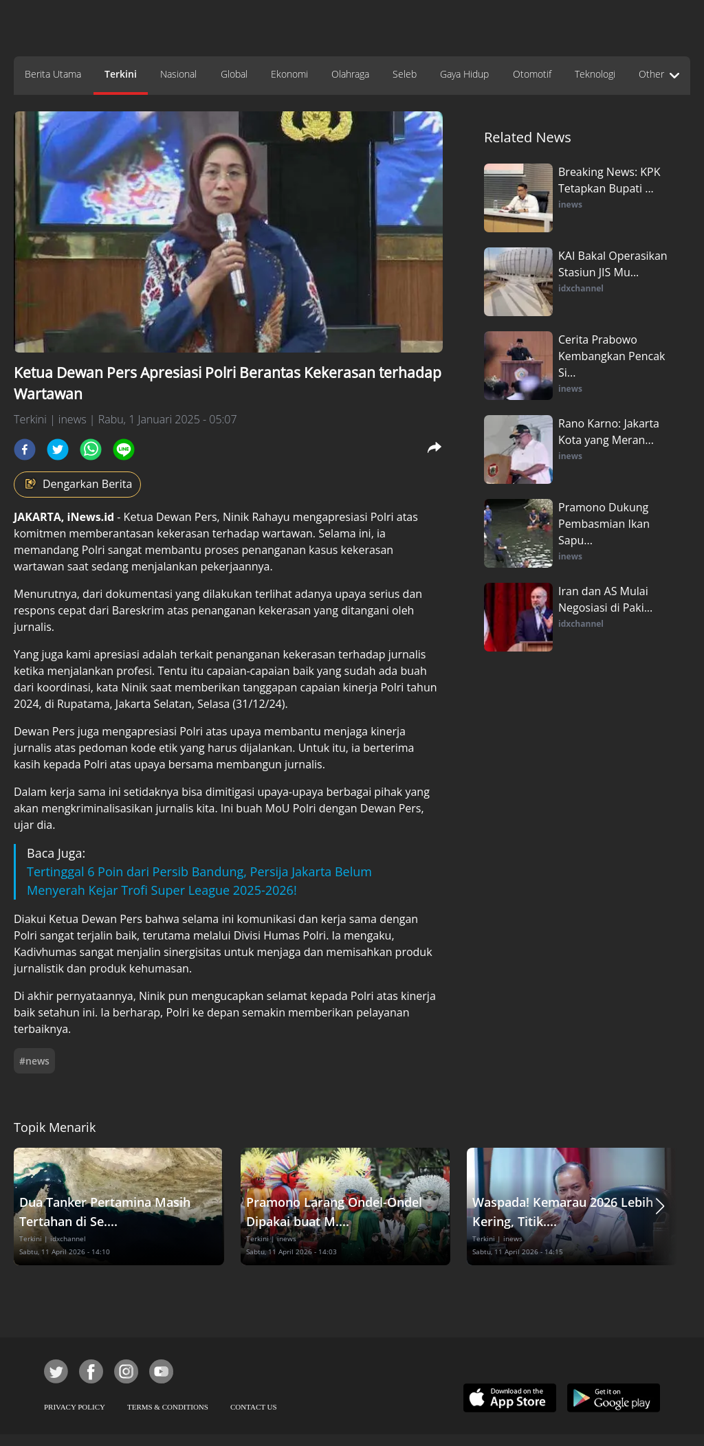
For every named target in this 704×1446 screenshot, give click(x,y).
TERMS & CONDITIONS (167, 1407)
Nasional (178, 73)
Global (234, 73)
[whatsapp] (91, 449)
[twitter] (58, 449)
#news (34, 1060)
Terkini (120, 73)
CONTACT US (253, 1407)
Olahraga (350, 73)
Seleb (405, 73)
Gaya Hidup (464, 73)
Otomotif (532, 73)
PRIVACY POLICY (74, 1407)
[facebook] (25, 449)
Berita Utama (53, 73)
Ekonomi (289, 73)
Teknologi (595, 73)
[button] (660, 1206)
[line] (124, 449)
